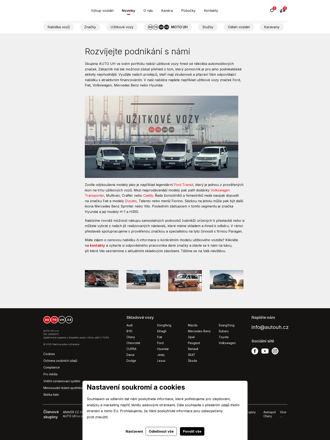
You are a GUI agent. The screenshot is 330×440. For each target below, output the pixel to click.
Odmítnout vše (161, 431)
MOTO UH (168, 27)
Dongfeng (164, 325)
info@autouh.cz (270, 327)
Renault (193, 349)
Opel (191, 337)
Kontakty (211, 10)
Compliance (51, 367)
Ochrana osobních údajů (60, 360)
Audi (129, 325)
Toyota (224, 337)
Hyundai (163, 349)
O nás (148, 10)
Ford (160, 343)
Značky (90, 27)
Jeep (161, 355)
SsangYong (226, 325)
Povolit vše (192, 431)
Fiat (159, 337)
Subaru (224, 331)
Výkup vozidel (102, 10)
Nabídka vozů (59, 27)
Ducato (131, 201)
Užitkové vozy (121, 27)
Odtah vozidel (239, 27)
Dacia (130, 355)
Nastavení (134, 431)
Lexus (161, 360)
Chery (130, 337)
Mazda (192, 325)
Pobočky (188, 10)
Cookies (49, 354)
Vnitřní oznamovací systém (61, 381)
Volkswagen (227, 343)
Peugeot (194, 343)
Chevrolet (133, 343)
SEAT (191, 355)
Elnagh (161, 331)
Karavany (271, 27)
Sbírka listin (51, 394)
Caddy (148, 195)
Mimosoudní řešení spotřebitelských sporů (72, 388)
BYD (129, 331)
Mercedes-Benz (199, 331)
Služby (207, 27)
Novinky (128, 10)
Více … (283, 414)
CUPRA (131, 349)
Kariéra (167, 10)
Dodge (131, 360)
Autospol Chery (269, 414)
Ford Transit (183, 185)
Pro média (50, 374)
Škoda (192, 360)
